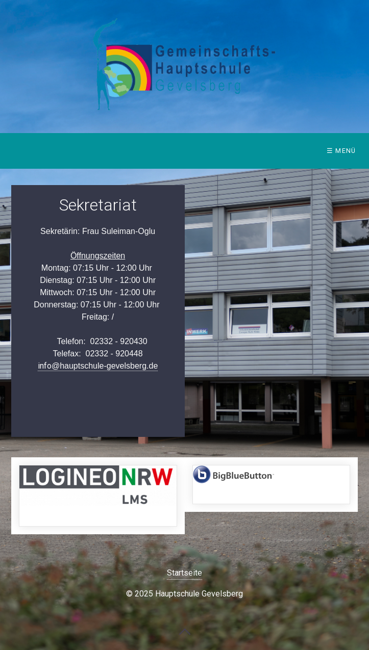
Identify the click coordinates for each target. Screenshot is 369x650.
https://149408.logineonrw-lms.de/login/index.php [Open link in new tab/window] (98, 495)
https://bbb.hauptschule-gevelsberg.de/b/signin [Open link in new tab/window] (271, 484)
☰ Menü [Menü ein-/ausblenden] (341, 150)
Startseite (184, 573)
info (98, 366)
